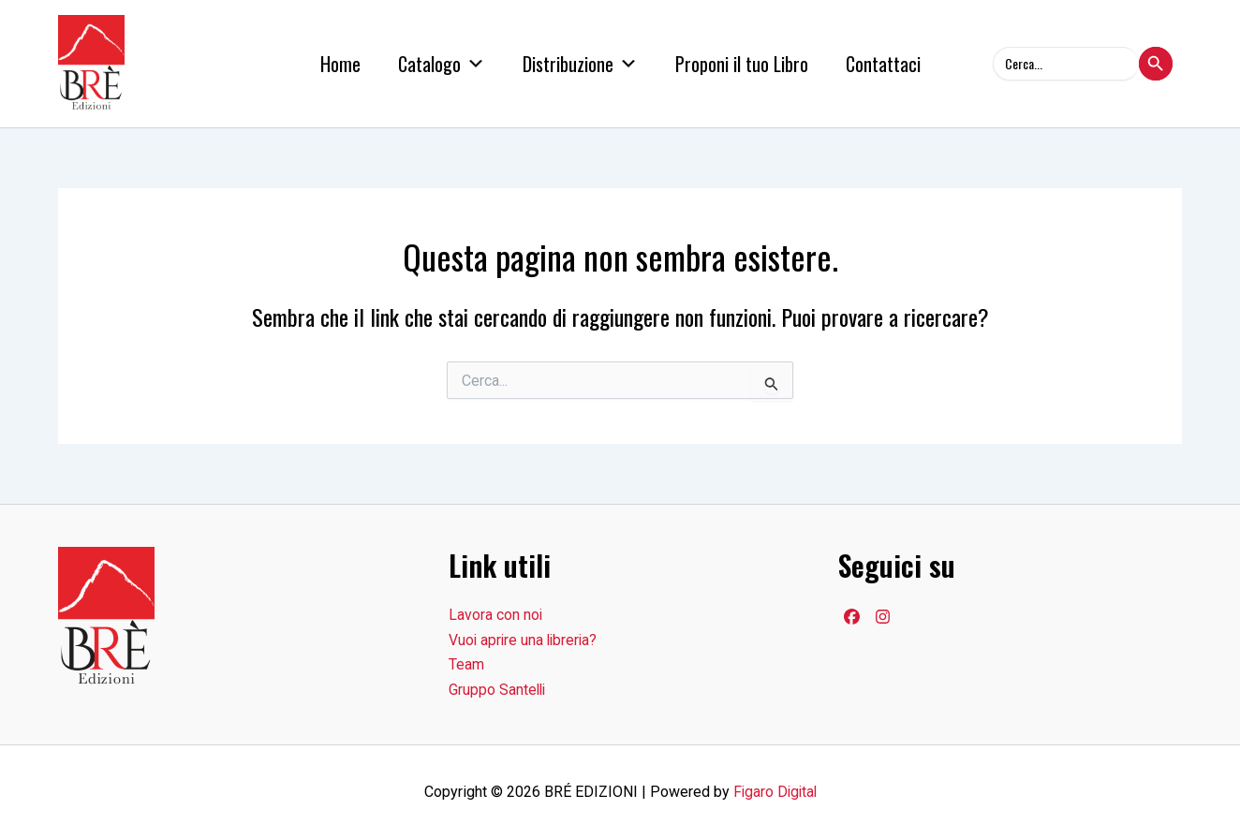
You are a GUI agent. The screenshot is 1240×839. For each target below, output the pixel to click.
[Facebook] (852, 617)
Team (466, 664)
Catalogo (441, 63)
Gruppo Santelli (498, 690)
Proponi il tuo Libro (741, 64)
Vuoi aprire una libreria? (525, 640)
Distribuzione (580, 63)
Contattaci (883, 64)
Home (340, 64)
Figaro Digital (775, 792)
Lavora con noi (496, 615)
